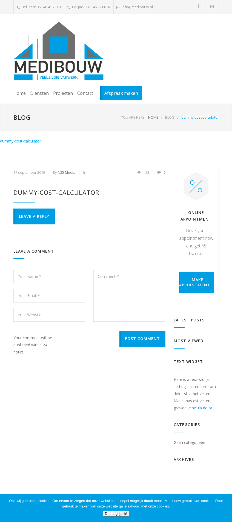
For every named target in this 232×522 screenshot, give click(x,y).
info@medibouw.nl (137, 6)
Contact (85, 93)
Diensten (39, 93)
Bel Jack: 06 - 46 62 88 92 (91, 6)
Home (19, 93)
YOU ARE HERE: (133, 117)
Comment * (129, 296)
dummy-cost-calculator (20, 141)
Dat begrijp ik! (116, 514)
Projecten (63, 93)
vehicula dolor (200, 407)
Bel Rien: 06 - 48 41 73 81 (41, 6)
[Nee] (225, 508)
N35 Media (66, 172)
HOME (153, 117)
